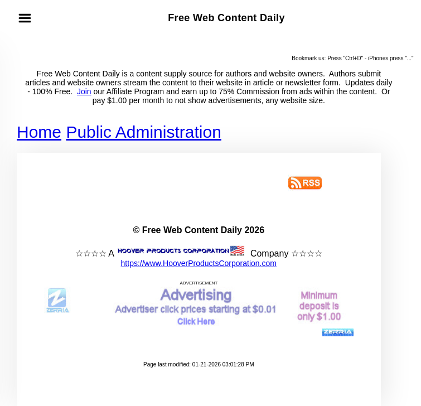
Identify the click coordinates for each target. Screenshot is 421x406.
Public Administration (143, 132)
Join (84, 91)
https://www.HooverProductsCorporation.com (199, 263)
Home (39, 132)
